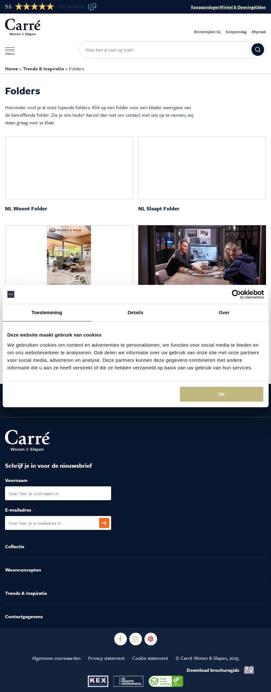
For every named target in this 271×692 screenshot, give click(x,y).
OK (221, 394)
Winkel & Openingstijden (243, 7)
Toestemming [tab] (46, 312)
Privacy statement (106, 657)
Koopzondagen (205, 7)
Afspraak (258, 27)
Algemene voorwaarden (56, 657)
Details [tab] (136, 312)
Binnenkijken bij (207, 27)
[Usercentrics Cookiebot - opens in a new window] (236, 294)
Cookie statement (150, 657)
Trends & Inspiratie (43, 68)
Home (11, 68)
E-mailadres (26, 510)
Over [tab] (224, 312)
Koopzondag (236, 27)
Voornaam (25, 480)
